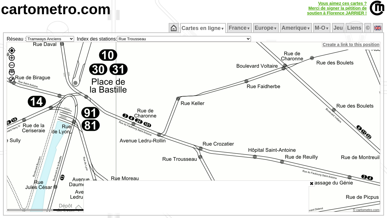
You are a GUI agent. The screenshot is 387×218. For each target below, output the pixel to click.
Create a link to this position (351, 44)
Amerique (296, 28)
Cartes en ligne (203, 28)
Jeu (338, 28)
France (240, 28)
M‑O (322, 28)
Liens (355, 28)
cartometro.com (56, 9)
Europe (266, 28)
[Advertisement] (196, 196)
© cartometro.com (366, 211)
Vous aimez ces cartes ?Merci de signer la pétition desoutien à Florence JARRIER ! (337, 8)
